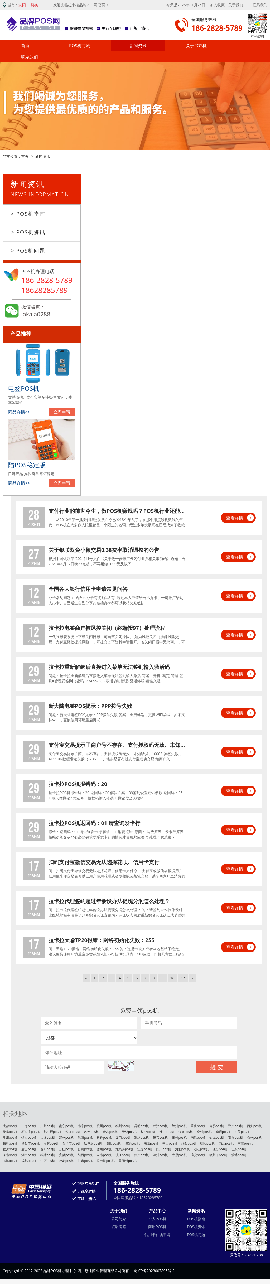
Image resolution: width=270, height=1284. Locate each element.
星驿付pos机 (128, 1161)
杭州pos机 (104, 1126)
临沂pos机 (10, 1143)
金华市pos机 (71, 1143)
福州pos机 (122, 1126)
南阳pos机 (151, 1143)
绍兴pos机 (160, 1137)
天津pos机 (10, 1131)
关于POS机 (196, 46)
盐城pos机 (216, 1137)
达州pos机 (104, 1149)
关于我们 (235, 4)
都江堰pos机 (52, 1131)
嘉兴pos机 (235, 1137)
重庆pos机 (198, 1126)
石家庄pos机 (30, 1131)
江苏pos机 (144, 1149)
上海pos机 (28, 1126)
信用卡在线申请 (157, 1234)
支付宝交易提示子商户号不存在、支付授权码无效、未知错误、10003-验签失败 (117, 745)
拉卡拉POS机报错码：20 (78, 784)
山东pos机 (238, 1149)
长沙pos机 (148, 1131)
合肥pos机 (216, 1126)
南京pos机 (85, 1126)
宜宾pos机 (10, 1149)
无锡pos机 (129, 1131)
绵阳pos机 (188, 1143)
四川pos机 (163, 1149)
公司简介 (118, 1218)
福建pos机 (47, 1155)
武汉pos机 (160, 1126)
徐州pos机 (141, 1155)
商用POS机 (157, 1226)
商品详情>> (19, 412)
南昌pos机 (198, 1137)
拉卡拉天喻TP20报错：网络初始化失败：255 (101, 940)
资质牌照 (118, 1226)
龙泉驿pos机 (124, 1149)
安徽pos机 (66, 1155)
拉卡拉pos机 (105, 1161)
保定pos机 (132, 1143)
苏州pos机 (91, 1131)
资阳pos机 (47, 1149)
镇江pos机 (122, 1155)
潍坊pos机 (141, 1137)
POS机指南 (196, 1218)
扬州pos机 (179, 1137)
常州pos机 (10, 1137)
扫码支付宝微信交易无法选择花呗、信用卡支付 (104, 862)
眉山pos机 (28, 1149)
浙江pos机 (201, 1149)
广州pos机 (47, 1126)
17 (183, 978)
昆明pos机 (141, 1126)
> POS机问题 (28, 250)
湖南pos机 (28, 1155)
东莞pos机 (241, 1131)
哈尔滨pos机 (93, 1143)
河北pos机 (182, 1149)
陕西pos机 (85, 1155)
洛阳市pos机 (30, 1143)
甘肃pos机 (85, 1161)
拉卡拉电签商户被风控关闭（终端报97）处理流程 (107, 627)
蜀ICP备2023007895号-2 (154, 1270)
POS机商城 (79, 46)
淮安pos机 (198, 1155)
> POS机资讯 (28, 232)
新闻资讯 (137, 46)
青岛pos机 (110, 1131)
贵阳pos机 (113, 1143)
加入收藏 (217, 4)
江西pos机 (47, 1161)
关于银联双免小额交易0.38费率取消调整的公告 (104, 549)
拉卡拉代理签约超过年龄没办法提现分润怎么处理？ (109, 901)
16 (172, 978)
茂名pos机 (66, 1161)
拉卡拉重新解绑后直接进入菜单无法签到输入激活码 (109, 666)
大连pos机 (47, 1137)
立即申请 (62, 412)
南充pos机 (245, 1143)
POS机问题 (196, 1234)
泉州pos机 (204, 1131)
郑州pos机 (235, 1126)
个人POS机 (157, 1218)
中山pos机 (169, 1143)
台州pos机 (254, 1137)
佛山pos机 (166, 1131)
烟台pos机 (28, 1137)
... (162, 978)
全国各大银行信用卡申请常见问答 (88, 588)
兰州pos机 (179, 1126)
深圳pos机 (72, 1131)
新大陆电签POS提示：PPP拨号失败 (90, 705)
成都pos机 (10, 1126)
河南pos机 (10, 1155)
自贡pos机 (85, 1149)
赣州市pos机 (218, 1155)
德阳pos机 (207, 1143)
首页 (25, 46)
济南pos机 (185, 1131)
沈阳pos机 (85, 1137)
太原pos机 (179, 1155)
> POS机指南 (28, 213)
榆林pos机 (51, 1143)
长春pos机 (104, 1137)
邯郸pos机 (10, 1161)
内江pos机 (226, 1143)
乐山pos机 (66, 1149)
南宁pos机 (66, 1126)
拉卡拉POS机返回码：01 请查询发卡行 (94, 823)
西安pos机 (254, 1126)
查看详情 (234, 518)
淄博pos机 (238, 1155)
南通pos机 (223, 1131)
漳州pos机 (160, 1155)
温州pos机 (66, 1137)
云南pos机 (104, 1155)
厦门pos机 (122, 1137)
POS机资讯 (196, 1226)
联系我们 (260, 4)
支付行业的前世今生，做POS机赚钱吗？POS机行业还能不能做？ (117, 510)
